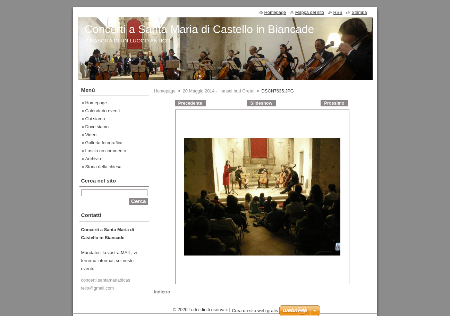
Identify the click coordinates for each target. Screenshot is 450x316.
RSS (337, 12)
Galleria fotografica (103, 142)
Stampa (359, 12)
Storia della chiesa (103, 166)
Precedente (190, 103)
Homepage (165, 91)
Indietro (162, 291)
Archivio (93, 158)
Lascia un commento (105, 150)
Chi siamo (95, 118)
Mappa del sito (309, 12)
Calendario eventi (102, 110)
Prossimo (334, 103)
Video (91, 134)
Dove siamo (97, 126)
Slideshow (261, 103)
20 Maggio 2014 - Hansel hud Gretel (218, 91)
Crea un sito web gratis (255, 312)
